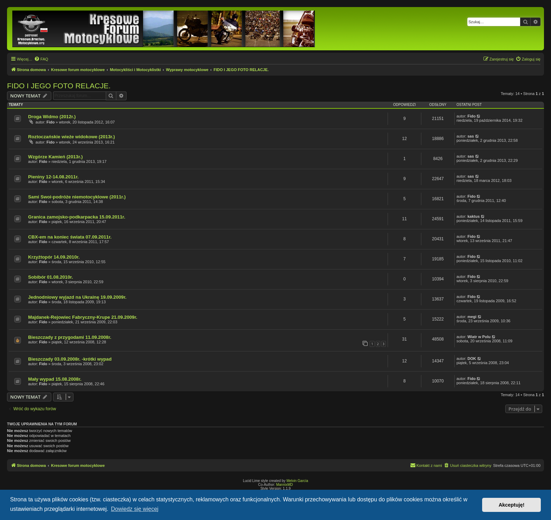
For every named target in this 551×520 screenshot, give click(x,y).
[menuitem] (41, 59)
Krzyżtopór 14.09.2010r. (54, 257)
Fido (50, 122)
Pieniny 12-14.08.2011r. (53, 176)
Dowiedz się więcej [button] (134, 509)
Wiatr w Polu (479, 337)
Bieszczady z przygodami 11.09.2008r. (69, 337)
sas (470, 136)
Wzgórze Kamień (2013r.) (55, 156)
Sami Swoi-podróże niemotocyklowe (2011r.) (77, 196)
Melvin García (297, 481)
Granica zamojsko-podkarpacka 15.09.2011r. (76, 217)
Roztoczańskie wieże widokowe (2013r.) (71, 136)
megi (472, 317)
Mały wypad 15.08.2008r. (55, 379)
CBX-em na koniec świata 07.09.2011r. (70, 237)
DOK (471, 358)
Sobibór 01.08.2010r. (50, 277)
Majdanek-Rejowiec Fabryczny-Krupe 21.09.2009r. (82, 317)
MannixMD (284, 485)
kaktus (473, 216)
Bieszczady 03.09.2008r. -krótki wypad (70, 359)
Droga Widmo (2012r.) (52, 116)
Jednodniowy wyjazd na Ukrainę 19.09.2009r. (77, 297)
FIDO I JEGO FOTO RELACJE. (59, 86)
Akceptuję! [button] (512, 505)
